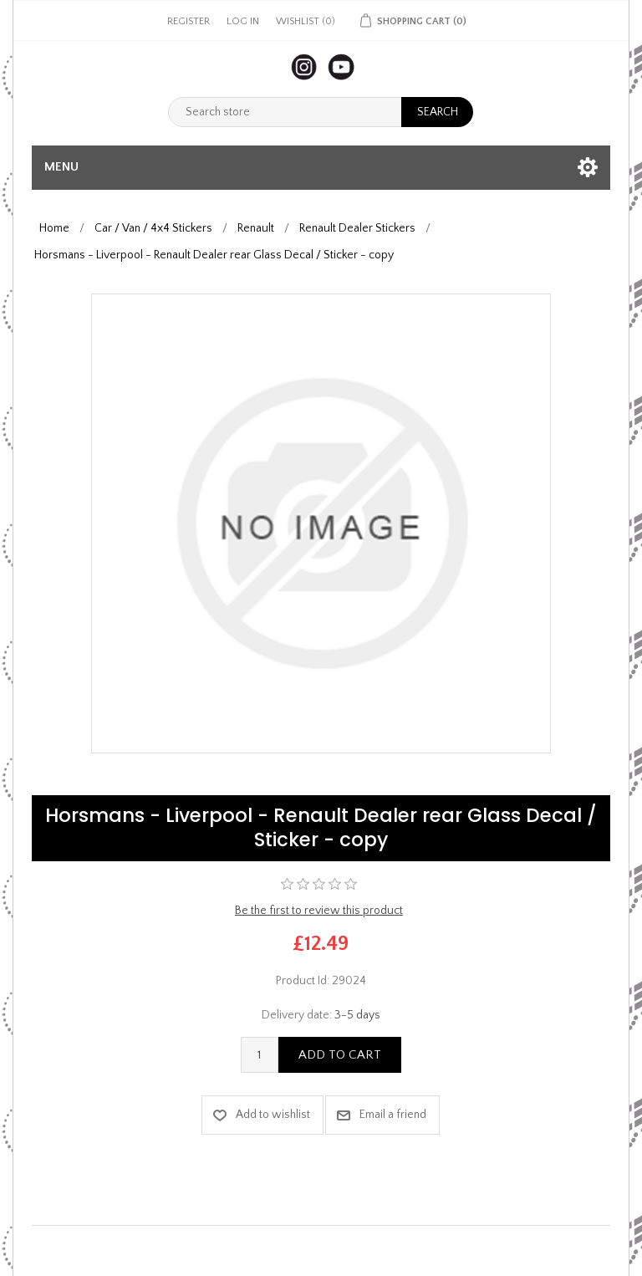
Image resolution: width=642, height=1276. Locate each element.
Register (188, 21)
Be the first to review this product (319, 910)
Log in (243, 21)
